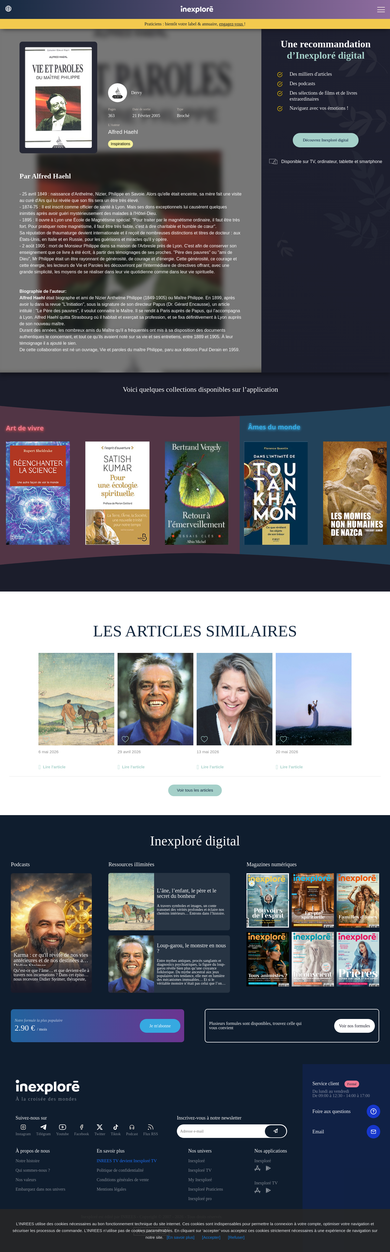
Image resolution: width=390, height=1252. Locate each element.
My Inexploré (200, 1179)
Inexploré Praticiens (205, 1189)
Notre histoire (28, 1160)
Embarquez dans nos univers (41, 1189)
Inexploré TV (200, 1170)
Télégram (43, 1130)
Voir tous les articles (195, 790)
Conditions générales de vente (123, 1179)
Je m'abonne (160, 1026)
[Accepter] (211, 1237)
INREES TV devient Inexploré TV (127, 1160)
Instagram (23, 1130)
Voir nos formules (354, 1026)
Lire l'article (54, 767)
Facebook (81, 1130)
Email (346, 1131)
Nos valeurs (26, 1179)
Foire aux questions (346, 1111)
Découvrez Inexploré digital (325, 140)
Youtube (62, 1130)
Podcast (132, 1130)
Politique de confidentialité (120, 1170)
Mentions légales (111, 1189)
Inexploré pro (200, 1198)
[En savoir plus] (180, 1237)
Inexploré (196, 1160)
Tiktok (116, 1130)
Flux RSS (150, 1130)
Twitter (99, 1130)
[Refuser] (236, 1237)
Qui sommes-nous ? (33, 1170)
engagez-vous (231, 24)
